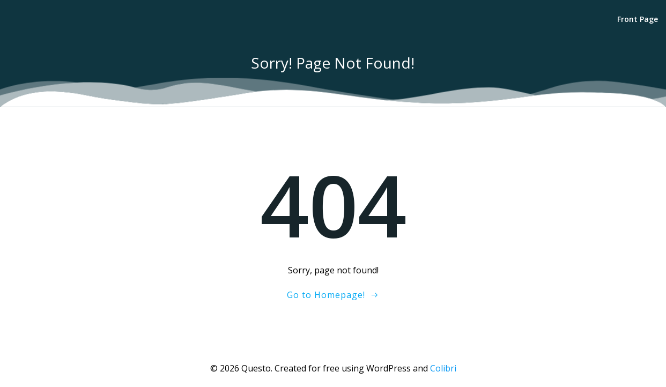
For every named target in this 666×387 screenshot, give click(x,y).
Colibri (443, 368)
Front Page (637, 19)
